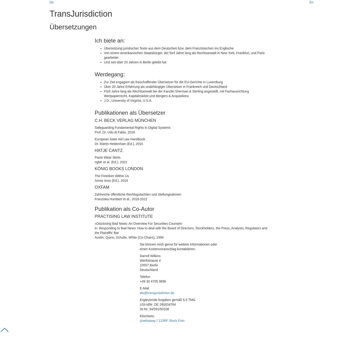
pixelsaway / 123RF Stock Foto (162, 321)
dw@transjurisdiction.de (157, 293)
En (311, 2)
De (52, 2)
